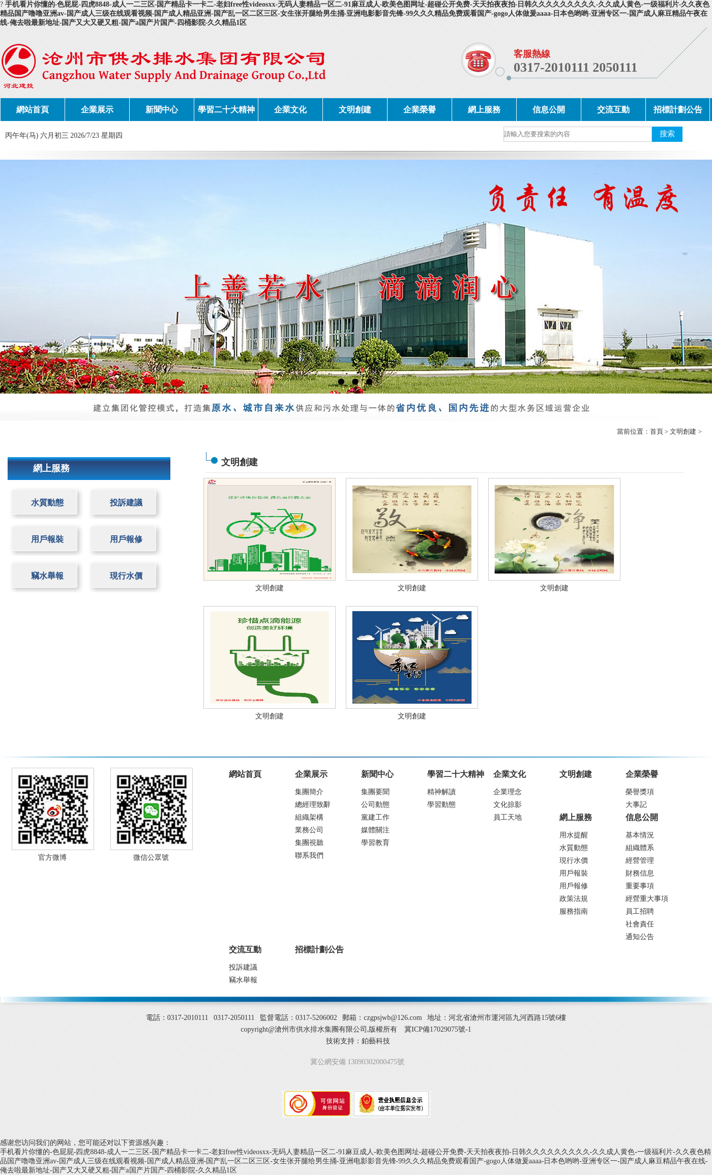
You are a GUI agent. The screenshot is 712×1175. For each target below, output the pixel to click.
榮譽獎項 (640, 792)
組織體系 (640, 848)
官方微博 (52, 857)
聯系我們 (309, 855)
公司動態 (375, 804)
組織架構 (309, 817)
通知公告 (640, 937)
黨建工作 (375, 817)
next (684, 276)
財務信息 (640, 873)
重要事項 (640, 886)
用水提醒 (573, 835)
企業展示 (97, 109)
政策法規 (573, 898)
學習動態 (441, 804)
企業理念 (507, 792)
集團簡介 (309, 792)
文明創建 (355, 109)
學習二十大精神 (226, 109)
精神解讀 (441, 792)
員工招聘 (640, 911)
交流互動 (613, 109)
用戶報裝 (47, 539)
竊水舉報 (47, 575)
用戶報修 (126, 539)
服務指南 (573, 911)
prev (27, 276)
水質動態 (47, 502)
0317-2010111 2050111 (575, 67)
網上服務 (484, 109)
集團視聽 (309, 843)
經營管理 (640, 860)
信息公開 (548, 109)
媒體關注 (375, 830)
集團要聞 (375, 792)
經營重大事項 (647, 898)
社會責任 (640, 924)
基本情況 (640, 835)
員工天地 (507, 817)
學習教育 (375, 843)
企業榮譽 (419, 109)
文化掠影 (507, 804)
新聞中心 (161, 109)
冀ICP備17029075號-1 (437, 1029)
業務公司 (309, 830)
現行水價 (126, 575)
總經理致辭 (313, 804)
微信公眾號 (151, 857)
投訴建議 (126, 502)
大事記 (636, 804)
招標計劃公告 (678, 109)
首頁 (656, 431)
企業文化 (290, 109)
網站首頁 (32, 109)
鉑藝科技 (376, 1041)
